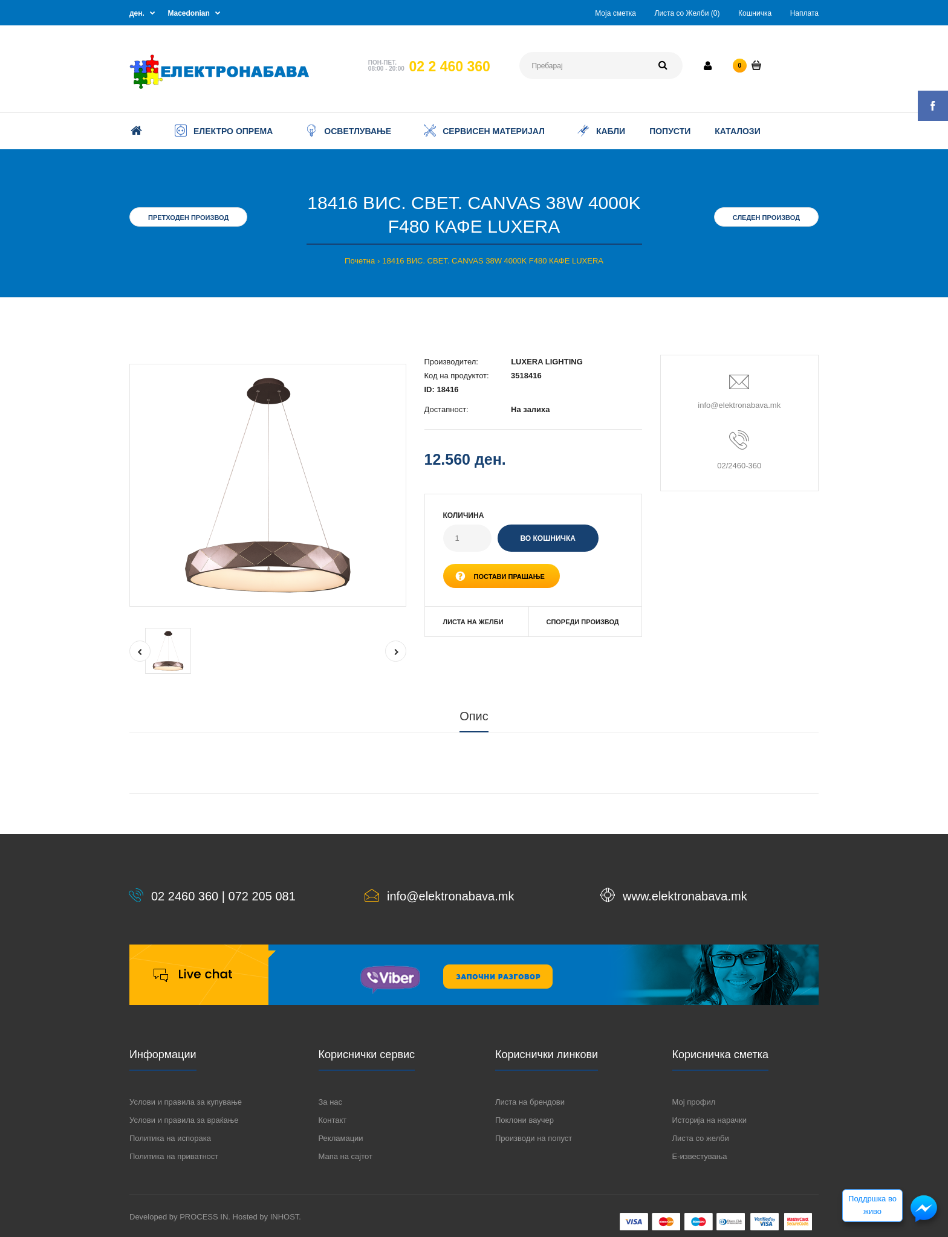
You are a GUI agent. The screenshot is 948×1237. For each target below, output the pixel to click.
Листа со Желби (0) (687, 13)
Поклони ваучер (524, 1120)
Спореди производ (582, 621)
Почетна (360, 260)
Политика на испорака (170, 1138)
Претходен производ (188, 217)
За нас (331, 1101)
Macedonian (189, 13)
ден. (136, 13)
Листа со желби (700, 1138)
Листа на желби (473, 621)
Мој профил (694, 1101)
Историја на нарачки (709, 1120)
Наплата (804, 13)
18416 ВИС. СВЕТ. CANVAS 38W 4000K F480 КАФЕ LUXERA (492, 260)
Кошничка (754, 13)
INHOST (284, 1216)
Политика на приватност (173, 1156)
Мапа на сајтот (345, 1156)
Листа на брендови (530, 1101)
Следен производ (766, 217)
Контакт (333, 1120)
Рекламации (341, 1138)
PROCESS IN (204, 1216)
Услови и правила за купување (185, 1101)
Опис (474, 716)
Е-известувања (699, 1156)
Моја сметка (615, 13)
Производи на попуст (533, 1138)
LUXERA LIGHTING (547, 361)
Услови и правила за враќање (183, 1120)
